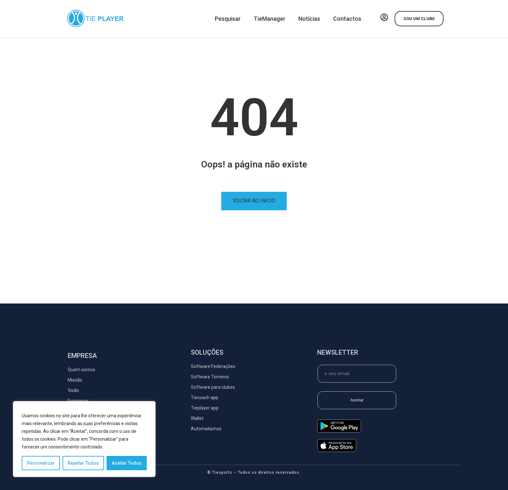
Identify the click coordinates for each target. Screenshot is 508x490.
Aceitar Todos (127, 463)
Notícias (309, 18)
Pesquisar (228, 18)
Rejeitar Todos (83, 463)
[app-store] (336, 450)
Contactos (347, 18)
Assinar (357, 400)
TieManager (269, 18)
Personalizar (41, 463)
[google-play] (339, 431)
